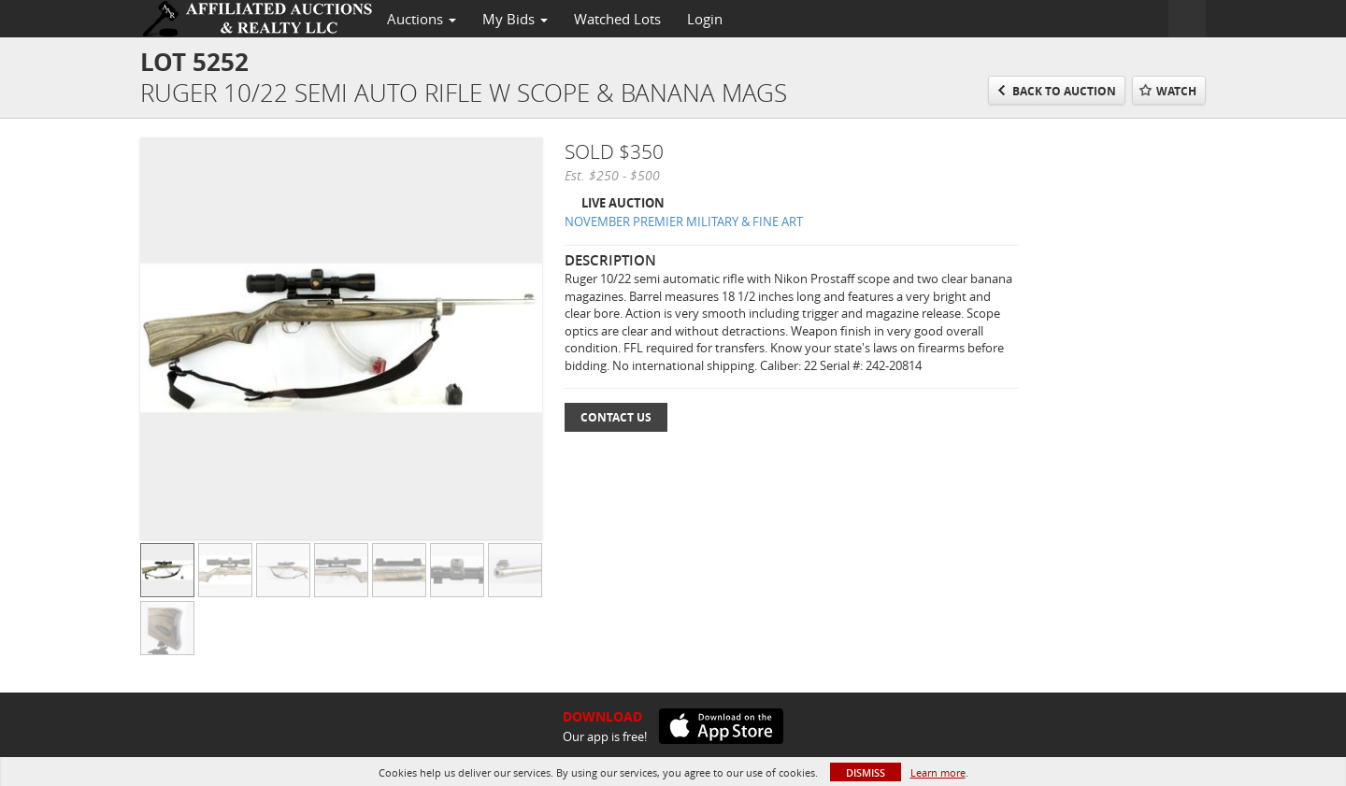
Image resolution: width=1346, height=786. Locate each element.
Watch (1176, 91)
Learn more (938, 772)
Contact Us (616, 417)
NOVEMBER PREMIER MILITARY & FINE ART (684, 221)
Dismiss (865, 772)
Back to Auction (1064, 91)
